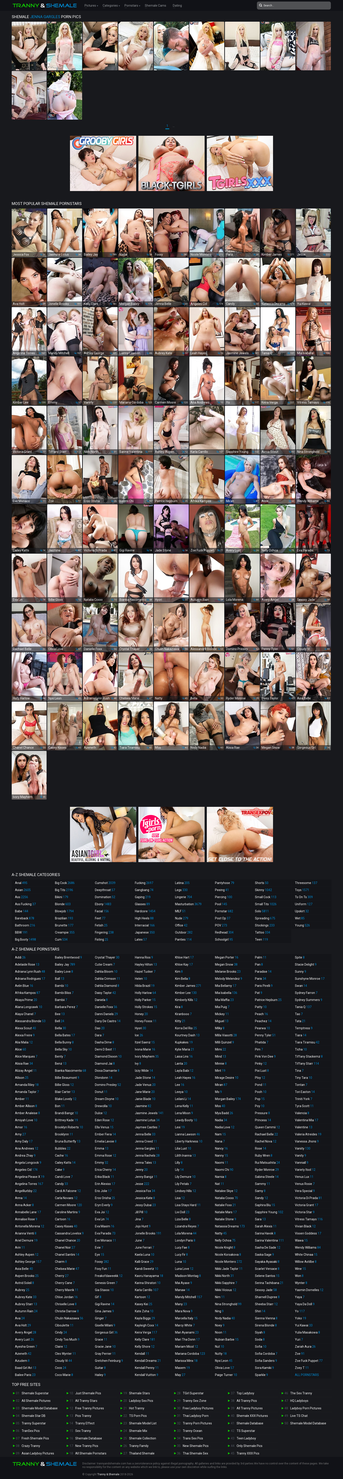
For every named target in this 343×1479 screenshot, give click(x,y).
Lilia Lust (183, 1148)
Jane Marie (145, 1092)
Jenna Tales (145, 1162)
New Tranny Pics (86, 1446)
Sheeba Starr (266, 1304)
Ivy (138, 1063)
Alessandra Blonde (30, 1021)
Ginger (100, 1318)
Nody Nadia (225, 1318)
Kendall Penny (147, 1368)
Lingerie (183, 897)
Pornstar (224, 911)
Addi (20, 957)
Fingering (104, 932)
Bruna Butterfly (67, 1141)
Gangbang (144, 890)
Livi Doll (182, 1212)
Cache (61, 1155)
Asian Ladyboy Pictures (38, 1453)
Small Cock (265, 897)
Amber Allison (26, 1106)
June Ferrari (144, 1247)
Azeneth (23, 1353)
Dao (100, 1028)
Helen (141, 978)
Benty (60, 1056)
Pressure (262, 1113)
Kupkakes (184, 1042)
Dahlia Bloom (106, 971)
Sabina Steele (267, 1177)
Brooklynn (64, 1134)
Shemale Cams (155, 5)
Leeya (181, 1092)
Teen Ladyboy (246, 1438)
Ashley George (28, 1261)
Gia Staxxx (104, 1290)
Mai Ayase (183, 1283)
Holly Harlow (145, 993)
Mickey (222, 1014)
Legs (181, 890)
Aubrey (22, 1290)
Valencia (302, 1113)
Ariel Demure (26, 1240)
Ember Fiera (105, 1134)
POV (221, 925)
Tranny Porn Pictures (197, 1423)
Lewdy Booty (186, 1120)
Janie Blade (145, 1099)
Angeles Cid (26, 1169)
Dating (177, 5)
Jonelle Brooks (148, 1233)
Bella (60, 1028)
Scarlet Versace (267, 1268)
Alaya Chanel (25, 1014)
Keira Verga (146, 1332)
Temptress (304, 1028)
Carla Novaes (66, 1198)
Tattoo (262, 932)
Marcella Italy (186, 1318)
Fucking (144, 883)
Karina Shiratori (147, 1283)
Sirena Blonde (266, 1325)
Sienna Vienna (266, 1318)
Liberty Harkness (188, 1141)
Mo (218, 1092)
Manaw (182, 1290)
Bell (59, 1021)
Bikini (61, 897)
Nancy (221, 1148)
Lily (179, 1169)
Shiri (260, 1311)
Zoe (300, 1353)
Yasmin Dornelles (309, 1290)
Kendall (142, 1353)
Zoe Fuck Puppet (308, 1360)
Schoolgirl (224, 939)
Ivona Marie (145, 1049)
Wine (300, 1268)
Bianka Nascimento (70, 1070)
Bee (60, 1014)
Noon (220, 1332)
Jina (139, 1219)
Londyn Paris (185, 1240)
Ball (59, 978)
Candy (61, 1184)
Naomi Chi (224, 1169)
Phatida (261, 1042)
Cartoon (62, 1219)
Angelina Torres (29, 1184)
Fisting (101, 939)
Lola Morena (185, 1233)
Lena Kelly (184, 1106)
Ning (219, 1311)
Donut (101, 1092)
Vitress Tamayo (309, 1219)
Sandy (261, 1198)
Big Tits (64, 890)
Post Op (222, 918)
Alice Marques (26, 1056)
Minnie (221, 1063)
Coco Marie (64, 1375)
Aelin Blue (24, 985)
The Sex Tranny (301, 1393)
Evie (99, 1247)
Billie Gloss (64, 1085)
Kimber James (188, 985)
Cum (61, 939)
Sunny (300, 971)
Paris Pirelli (264, 985)
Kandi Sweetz (146, 1268)
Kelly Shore (145, 1346)
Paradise (263, 971)
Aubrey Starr (26, 1304)
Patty (261, 1007)
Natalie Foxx (225, 1205)
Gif (98, 1297)
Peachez (263, 1021)
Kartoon (142, 1297)
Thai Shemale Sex (195, 1453)
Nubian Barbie (227, 1339)
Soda (260, 1339)
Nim (220, 1297)
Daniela (101, 1000)
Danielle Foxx (106, 1007)
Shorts (261, 883)
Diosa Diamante (107, 1070)
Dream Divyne (107, 1099)
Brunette (64, 925)
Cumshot (105, 883)
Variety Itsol (305, 1169)
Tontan (301, 1085)
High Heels (144, 918)
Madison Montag (188, 1276)
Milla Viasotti (226, 1035)
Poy (259, 1106)
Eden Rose (104, 1120)
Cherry (61, 1276)
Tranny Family (139, 1446)
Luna (180, 1261)
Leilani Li (183, 1099)
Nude (181, 918)
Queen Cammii (267, 1127)
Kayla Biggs (145, 1318)
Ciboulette (64, 1325)
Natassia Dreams (230, 1226)
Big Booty (25, 939)
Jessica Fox (145, 1191)
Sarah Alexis (266, 1226)
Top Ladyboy (245, 1393)
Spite (300, 957)
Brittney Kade (66, 1120)
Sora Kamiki (264, 1368)
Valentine (303, 1127)
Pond (260, 1085)
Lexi (180, 1127)
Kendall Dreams (148, 1360)
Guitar (100, 1368)
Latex (141, 939)
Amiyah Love (26, 1120)
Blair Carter (65, 1092)
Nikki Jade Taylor (229, 1268)
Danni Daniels (106, 1014)
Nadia (221, 1120)
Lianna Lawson (187, 1134)
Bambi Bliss (64, 993)
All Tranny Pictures (250, 1408)
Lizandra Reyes (187, 1226)
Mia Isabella (226, 993)
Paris (260, 978)
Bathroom (25, 925)
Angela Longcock (28, 1162)
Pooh (260, 1092)
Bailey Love (64, 971)
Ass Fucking (25, 904)
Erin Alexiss (105, 1184)
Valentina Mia (306, 1120)
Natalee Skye (226, 1191)
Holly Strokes (146, 1007)
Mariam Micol (186, 1346)
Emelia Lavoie (106, 1141)
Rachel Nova (265, 1141)
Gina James (104, 1311)
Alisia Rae (24, 1063)
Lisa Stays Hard (188, 1205)
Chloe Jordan (66, 1297)
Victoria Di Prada (308, 1198)
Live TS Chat (299, 1416)
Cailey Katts (65, 1162)
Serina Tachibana (269, 1283)
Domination (105, 897)
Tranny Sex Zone (194, 1400)
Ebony (103, 904)
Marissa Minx (186, 1360)
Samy (260, 1191)
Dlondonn (103, 1077)
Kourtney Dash (187, 1035)
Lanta (181, 1063)
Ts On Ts (304, 897)
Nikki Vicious (225, 1290)
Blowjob (64, 911)
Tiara (300, 1035)
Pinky (261, 1063)
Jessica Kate (145, 1198)
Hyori (140, 1028)
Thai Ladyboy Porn (196, 1416)
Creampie (65, 932)
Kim (179, 971)
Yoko (300, 1318)
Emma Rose (105, 1155)
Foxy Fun (103, 1268)
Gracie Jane (105, 1346)
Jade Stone (145, 1077)
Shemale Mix (138, 1431)
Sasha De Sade (267, 1247)
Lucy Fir (181, 1254)
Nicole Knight (225, 1247)
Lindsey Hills (185, 1191)
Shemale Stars (139, 1393)
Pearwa (262, 1028)
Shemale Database (88, 1438)
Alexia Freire (25, 1035)
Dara (99, 1035)
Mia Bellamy (225, 985)
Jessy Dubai (145, 1205)
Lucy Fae (182, 1247)
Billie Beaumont (67, 1077)
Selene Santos (267, 1276)
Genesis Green (106, 1283)
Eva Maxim (104, 1226)
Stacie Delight (306, 964)
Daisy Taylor (105, 993)
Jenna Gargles (147, 1148)
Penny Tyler (265, 1035)
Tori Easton (305, 1092)
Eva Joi (102, 1212)
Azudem (22, 1360)
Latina (182, 883)
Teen (261, 939)
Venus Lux (304, 1177)
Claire (61, 1346)
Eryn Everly (104, 1205)
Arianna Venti (25, 1233)
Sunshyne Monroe (309, 978)
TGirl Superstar (193, 1393)
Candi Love (64, 1177)
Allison (21, 1077)
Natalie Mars (226, 1212)
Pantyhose (224, 883)
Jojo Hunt (143, 1226)
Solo (262, 911)
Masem (182, 1368)
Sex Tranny (83, 1431)
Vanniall (301, 1162)
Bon (60, 1106)
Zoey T (302, 1368)
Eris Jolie (103, 1191)
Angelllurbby (26, 1191)
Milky (219, 1028)
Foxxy (102, 1261)
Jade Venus (145, 1085)
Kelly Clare (145, 1339)
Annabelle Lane (28, 1212)
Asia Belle (24, 1268)
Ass (21, 897)
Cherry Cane (65, 1283)
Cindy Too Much (67, 1339)
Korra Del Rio (186, 1028)
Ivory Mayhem (147, 1056)
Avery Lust (24, 1339)
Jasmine (143, 1106)
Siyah (260, 1332)
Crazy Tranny (31, 1446)
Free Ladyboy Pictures (198, 1408)
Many (181, 1304)
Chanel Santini (67, 1254)
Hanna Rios (144, 957)
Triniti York (303, 1099)
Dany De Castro (108, 1021)
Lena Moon (184, 1113)
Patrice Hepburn (268, 1000)
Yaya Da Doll (305, 1304)
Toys (302, 890)
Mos (220, 1106)
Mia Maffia (224, 1000)
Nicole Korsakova (228, 1254)
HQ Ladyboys (299, 1400)
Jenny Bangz (146, 1177)
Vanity (300, 1155)
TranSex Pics (31, 1431)
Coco (60, 1368)
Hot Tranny (136, 1408)
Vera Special (305, 1191)
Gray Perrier (105, 1353)
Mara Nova (183, 1311)
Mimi (220, 1049)
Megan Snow (226, 964)
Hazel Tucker (145, 971)
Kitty (180, 1021)
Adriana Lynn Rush (30, 971)
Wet (300, 918)
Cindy (61, 1332)
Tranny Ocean (192, 1431)
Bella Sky (63, 1049)
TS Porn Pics (138, 1416)
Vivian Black (305, 1226)
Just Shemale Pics (88, 1393)
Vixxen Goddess (308, 1233)
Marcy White (185, 1325)
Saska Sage (264, 1254)
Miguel (221, 1021)
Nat (219, 1184)
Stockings (265, 925)
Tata (300, 1021)
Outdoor (183, 932)
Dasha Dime (104, 1042)
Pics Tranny (83, 1416)
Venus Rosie (305, 1184)
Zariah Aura (305, 1346)
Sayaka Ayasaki (267, 1261)
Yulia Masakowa (307, 1332)
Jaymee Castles (147, 1127)
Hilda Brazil (145, 985)
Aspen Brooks (27, 1276)
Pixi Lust (262, 1070)
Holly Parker (145, 1000)
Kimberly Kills (186, 1000)
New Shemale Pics (196, 1446)
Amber (22, 1099)
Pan (259, 964)
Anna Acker (24, 1205)
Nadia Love (224, 1127)
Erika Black (104, 1177)
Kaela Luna (144, 1254)
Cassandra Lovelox (69, 1233)
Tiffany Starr (307, 1063)
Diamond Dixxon (108, 1056)
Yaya (299, 1297)
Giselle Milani (105, 1325)
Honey (141, 1014)
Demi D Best (105, 1049)
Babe (21, 911)
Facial (102, 911)
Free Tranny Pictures (89, 1408)
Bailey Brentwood (68, 957)
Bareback (24, 918)
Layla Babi (184, 1070)
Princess (263, 1120)
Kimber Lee (186, 993)
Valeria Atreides (308, 1134)
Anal (21, 883)
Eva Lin (102, 1219)
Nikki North (224, 1276)
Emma (101, 1148)
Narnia (220, 1177)
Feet (100, 918)
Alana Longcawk (28, 1007)
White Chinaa (306, 1254)
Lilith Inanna (185, 1155)
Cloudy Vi (63, 1360)
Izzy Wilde (144, 1070)
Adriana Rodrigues (30, 978)
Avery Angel (25, 1332)
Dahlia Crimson (107, 978)
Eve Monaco (105, 1240)
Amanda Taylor (27, 1092)
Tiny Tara (303, 1077)
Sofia (260, 1346)
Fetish (101, 925)
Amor (21, 1127)
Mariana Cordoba (190, 1353)
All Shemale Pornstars (90, 1453)
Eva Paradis (105, 1233)
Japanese (145, 932)
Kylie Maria (184, 1049)
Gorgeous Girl (106, 1332)
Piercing (223, 897)
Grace (101, 1339)
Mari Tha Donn (187, 1339)
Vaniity (302, 1148)
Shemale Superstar (35, 1393)
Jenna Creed (146, 1141)
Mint (220, 1070)
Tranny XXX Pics (248, 1453)
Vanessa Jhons (307, 1141)
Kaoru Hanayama (149, 1276)
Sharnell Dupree (267, 1297)
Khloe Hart (184, 957)
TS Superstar (246, 1431)
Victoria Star (305, 1212)
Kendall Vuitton (146, 1375)
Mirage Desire (226, 1077)
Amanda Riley (27, 1085)
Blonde (63, 904)
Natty (221, 1233)
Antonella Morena (29, 1226)
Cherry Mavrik (66, 1290)
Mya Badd (224, 1113)
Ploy (260, 1077)
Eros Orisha (105, 1198)
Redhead (224, 932)
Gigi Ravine (104, 1304)
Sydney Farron (306, 993)
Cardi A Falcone (68, 1191)
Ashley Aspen (26, 1254)
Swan (301, 985)
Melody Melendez (228, 978)
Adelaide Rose (27, 964)
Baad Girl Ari (25, 1368)
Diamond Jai (105, 1063)
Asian (23, 890)
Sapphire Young (269, 1212)
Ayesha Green (26, 1346)
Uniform (303, 904)
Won (299, 1276)
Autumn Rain (26, 1311)
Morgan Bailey (228, 1099)
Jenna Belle (145, 1134)
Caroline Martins (67, 1212)
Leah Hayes (185, 1077)
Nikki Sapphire (226, 1283)
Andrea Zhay (25, 1155)
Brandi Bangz (66, 1113)
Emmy (101, 1162)
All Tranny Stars (86, 1400)
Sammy (262, 1184)
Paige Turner (226, 1375)
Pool (221, 904)
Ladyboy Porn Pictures (305, 1408)
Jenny (141, 1169)
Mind (220, 1056)
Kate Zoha (144, 1311)
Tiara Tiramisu (307, 1042)
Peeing (222, 890)
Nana (220, 1141)
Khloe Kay (184, 964)
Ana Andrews (26, 1148)
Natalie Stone (225, 1219)
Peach (261, 1014)
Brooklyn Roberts (69, 1127)
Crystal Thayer (107, 957)
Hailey (100, 1375)
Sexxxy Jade (266, 1290)
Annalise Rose (26, 1219)
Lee (179, 1085)
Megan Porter (226, 957)
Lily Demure (185, 1177)
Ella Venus (104, 1127)
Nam (220, 1134)
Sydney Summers (308, 1000)
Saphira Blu (265, 1205)
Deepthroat (105, 890)
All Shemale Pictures (36, 1400)
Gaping (143, 897)
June (139, 1240)
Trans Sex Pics (193, 1438)
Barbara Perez (66, 1007)
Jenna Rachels (147, 1155)
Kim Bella (182, 978)
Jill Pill (141, 1212)
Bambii (61, 1000)
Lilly (179, 1162)
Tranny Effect (84, 1423)
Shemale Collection (142, 1438)
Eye (99, 1254)
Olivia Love (224, 1368)
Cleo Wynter (65, 1353)
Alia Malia (24, 1042)
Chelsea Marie (67, 1268)
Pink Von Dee (265, 1056)
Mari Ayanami (187, 1332)
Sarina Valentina (269, 1240)
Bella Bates (65, 1035)
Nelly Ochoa (225, 1240)
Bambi (61, 985)
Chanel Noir (65, 1247)
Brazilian (64, 918)
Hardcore (145, 911)
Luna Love (184, 1268)
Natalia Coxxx (226, 1198)
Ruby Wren (263, 1155)
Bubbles (62, 1148)
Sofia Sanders (266, 1360)
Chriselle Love (66, 1304)
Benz (60, 1063)
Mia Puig (222, 1007)
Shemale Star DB (33, 1416)
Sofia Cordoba (266, 1353)
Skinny (263, 890)
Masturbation (188, 904)
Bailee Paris (25, 1375)
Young (302, 925)
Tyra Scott (304, 1106)
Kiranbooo (183, 1014)
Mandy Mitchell (188, 1297)
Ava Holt (23, 1325)
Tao (299, 1014)
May (180, 1375)
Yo (300, 1311)
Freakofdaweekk (108, 1276)
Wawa (301, 1240)
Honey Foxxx (145, 1021)
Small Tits (266, 904)
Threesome (306, 883)
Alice (20, 1049)
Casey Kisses (66, 1226)
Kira (179, 1007)
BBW (21, 932)
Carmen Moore (68, 1205)
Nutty (221, 1353)
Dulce (101, 1113)
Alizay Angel (26, 1070)
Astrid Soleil (24, 1283)
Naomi (221, 1162)
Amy (20, 1134)
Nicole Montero (228, 1261)
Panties (183, 939)
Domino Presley (108, 1085)
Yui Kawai (304, 1325)
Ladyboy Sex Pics (141, 1400)
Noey (219, 1325)
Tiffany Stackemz (309, 1056)
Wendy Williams (308, 1247)
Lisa (180, 1198)
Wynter (301, 1283)
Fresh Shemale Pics (35, 1438)
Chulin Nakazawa (69, 1318)
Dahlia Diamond (107, 985)
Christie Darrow (67, 1311)
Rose (260, 1148)
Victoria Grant (306, 1205)
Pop (260, 1099)
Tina (299, 1070)
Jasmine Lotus (147, 1120)
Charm (61, 1261)
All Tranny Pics (247, 1400)
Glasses (142, 904)
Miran (221, 1085)
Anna (21, 1198)
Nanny (221, 1155)
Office (181, 925)
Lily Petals (183, 1184)
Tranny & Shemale (108, 1474)
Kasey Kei (143, 1304)
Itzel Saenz (145, 1042)
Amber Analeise (27, 1113)
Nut (219, 1346)
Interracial (145, 925)
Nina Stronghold (228, 1304)
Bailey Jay (65, 964)
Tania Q (303, 1007)
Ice (139, 1035)
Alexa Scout (25, 1028)
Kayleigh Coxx (146, 1325)
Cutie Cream (105, 964)
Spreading (265, 918)
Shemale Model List (142, 1423)
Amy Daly (23, 1141)
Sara (260, 1219)
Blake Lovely (65, 1099)
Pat (258, 993)
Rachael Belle (266, 1134)
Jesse (142, 1184)
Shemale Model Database (40, 1408)
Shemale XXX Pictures (252, 1416)
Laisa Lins (184, 1056)
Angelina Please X (29, 1177)
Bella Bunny (64, 1042)
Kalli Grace (144, 1261)
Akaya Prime (26, 1000)
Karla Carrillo (146, 1290)
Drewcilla (103, 1106)
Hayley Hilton (146, 964)
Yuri (299, 1339)
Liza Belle (183, 1219)
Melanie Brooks (228, 971)
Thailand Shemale (142, 1453)
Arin (20, 1247)
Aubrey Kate (25, 1297)
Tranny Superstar (34, 1423)
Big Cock (65, 883)
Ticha (301, 1049)
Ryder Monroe (267, 1169)
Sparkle (261, 1375)
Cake (59, 1169)
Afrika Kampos (27, 993)
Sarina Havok (265, 1233)
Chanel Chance (67, 1240)
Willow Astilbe (306, 1261)
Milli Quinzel (224, 1042)
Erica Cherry (105, 1169)
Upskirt (302, 911)
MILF (180, 911)
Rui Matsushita (267, 1162)
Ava (20, 1318)
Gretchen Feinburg (109, 1360)
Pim (259, 1049)
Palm (260, 957)
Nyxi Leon (223, 1360)
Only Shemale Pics (249, 1446)
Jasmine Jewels (149, 1113)
